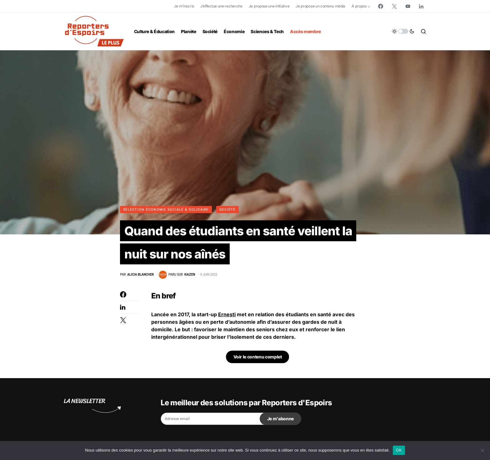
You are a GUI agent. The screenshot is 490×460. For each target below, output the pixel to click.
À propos (359, 6)
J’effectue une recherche (221, 6)
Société (227, 209)
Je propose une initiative (269, 6)
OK (399, 450)
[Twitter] (394, 6)
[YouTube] (408, 6)
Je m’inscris (184, 6)
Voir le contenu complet (257, 358)
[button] (403, 31)
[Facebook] (381, 6)
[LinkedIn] (421, 6)
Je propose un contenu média (320, 6)
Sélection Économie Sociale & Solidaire (166, 209)
